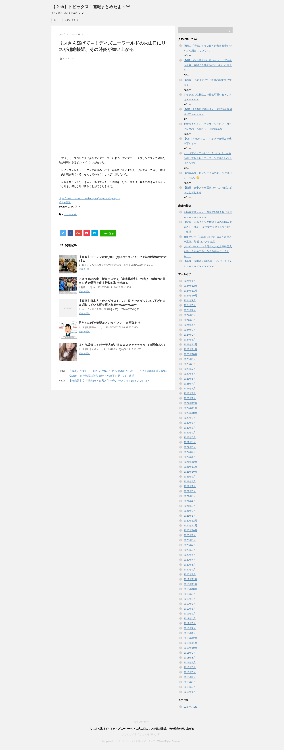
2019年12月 (190, 579)
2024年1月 (190, 339)
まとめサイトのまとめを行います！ (142, 734)
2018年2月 (190, 686)
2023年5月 (190, 378)
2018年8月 (190, 657)
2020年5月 (190, 554)
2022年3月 (190, 447)
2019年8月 (190, 598)
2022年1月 (190, 457)
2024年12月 (190, 285)
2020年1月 (190, 574)
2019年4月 (190, 618)
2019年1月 (190, 633)
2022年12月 (190, 403)
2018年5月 (190, 672)
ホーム (56, 20)
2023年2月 (190, 393)
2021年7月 (190, 486)
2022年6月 (190, 432)
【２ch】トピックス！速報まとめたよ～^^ (90, 7)
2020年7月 (190, 545)
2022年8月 (190, 422)
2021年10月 (190, 471)
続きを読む (65, 202)
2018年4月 (190, 677)
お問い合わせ (71, 20)
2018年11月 (190, 642)
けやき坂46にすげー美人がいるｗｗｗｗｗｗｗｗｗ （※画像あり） (123, 344)
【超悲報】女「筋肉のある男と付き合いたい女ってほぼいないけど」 (111, 380)
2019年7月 (190, 603)
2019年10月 (190, 589)
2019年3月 (190, 623)
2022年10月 (190, 413)
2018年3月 (190, 682)
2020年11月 (190, 525)
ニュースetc (70, 214)
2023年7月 (190, 368)
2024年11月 (190, 290)
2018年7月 (190, 662)
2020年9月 (190, 535)
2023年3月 (190, 388)
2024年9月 (190, 300)
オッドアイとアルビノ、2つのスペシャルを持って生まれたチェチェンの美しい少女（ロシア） (208, 158)
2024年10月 (190, 295)
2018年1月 (190, 691)
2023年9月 (190, 359)
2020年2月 (190, 569)
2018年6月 (190, 667)
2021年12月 (190, 461)
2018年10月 (190, 647)
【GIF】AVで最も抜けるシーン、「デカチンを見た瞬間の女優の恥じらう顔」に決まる (208, 65)
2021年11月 (190, 466)
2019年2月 (190, 628)
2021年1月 (190, 515)
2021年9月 (190, 476)
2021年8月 (190, 481)
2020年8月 (190, 540)
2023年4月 (190, 383)
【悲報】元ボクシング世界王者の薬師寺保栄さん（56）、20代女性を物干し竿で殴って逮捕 (208, 227)
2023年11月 (190, 349)
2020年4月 (190, 559)
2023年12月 (190, 344)
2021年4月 (190, 501)
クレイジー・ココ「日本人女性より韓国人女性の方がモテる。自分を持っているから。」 (208, 251)
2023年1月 (190, 398)
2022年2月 (190, 452)
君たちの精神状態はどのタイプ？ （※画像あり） (111, 322)
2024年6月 (190, 315)
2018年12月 (190, 638)
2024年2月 (190, 334)
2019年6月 (190, 608)
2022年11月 (190, 408)
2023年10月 (190, 354)
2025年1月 (190, 280)
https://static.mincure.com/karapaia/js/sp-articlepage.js (89, 198)
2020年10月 (190, 530)
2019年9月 (190, 594)
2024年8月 (190, 305)
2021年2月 (190, 510)
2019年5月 (190, 613)
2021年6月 (190, 491)
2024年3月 (190, 329)
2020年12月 (190, 520)
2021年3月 (190, 505)
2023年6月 (190, 373)
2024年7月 (190, 310)
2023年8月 (190, 364)
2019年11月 (190, 584)
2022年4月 (190, 442)
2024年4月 (190, 324)
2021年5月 (190, 496)
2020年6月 (190, 550)
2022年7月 (190, 427)
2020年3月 (190, 564)
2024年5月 (190, 320)
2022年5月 (190, 437)
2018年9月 (190, 652)
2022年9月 (190, 417)
